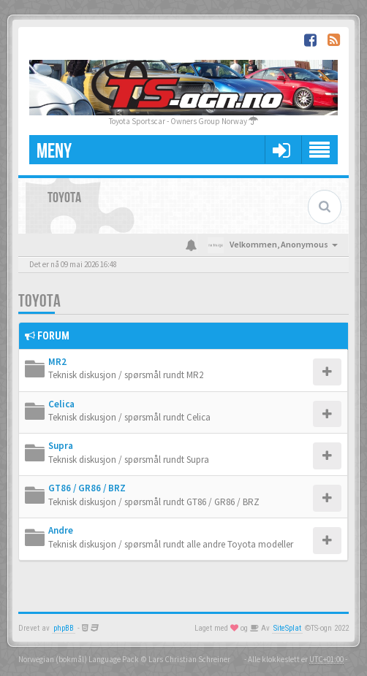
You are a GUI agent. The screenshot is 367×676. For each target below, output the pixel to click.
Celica (61, 404)
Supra (60, 445)
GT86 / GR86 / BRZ (87, 488)
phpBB (63, 628)
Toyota (39, 301)
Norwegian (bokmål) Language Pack (78, 659)
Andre (60, 530)
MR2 (57, 362)
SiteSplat (287, 628)
